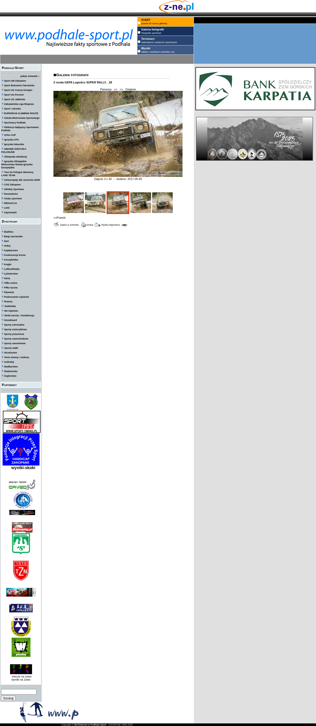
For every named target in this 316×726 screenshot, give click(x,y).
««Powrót (59, 217)
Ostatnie (130, 89)
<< (115, 89)
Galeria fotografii (72, 75)
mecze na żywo (20, 676)
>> (121, 89)
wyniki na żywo (20, 679)
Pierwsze (106, 89)
